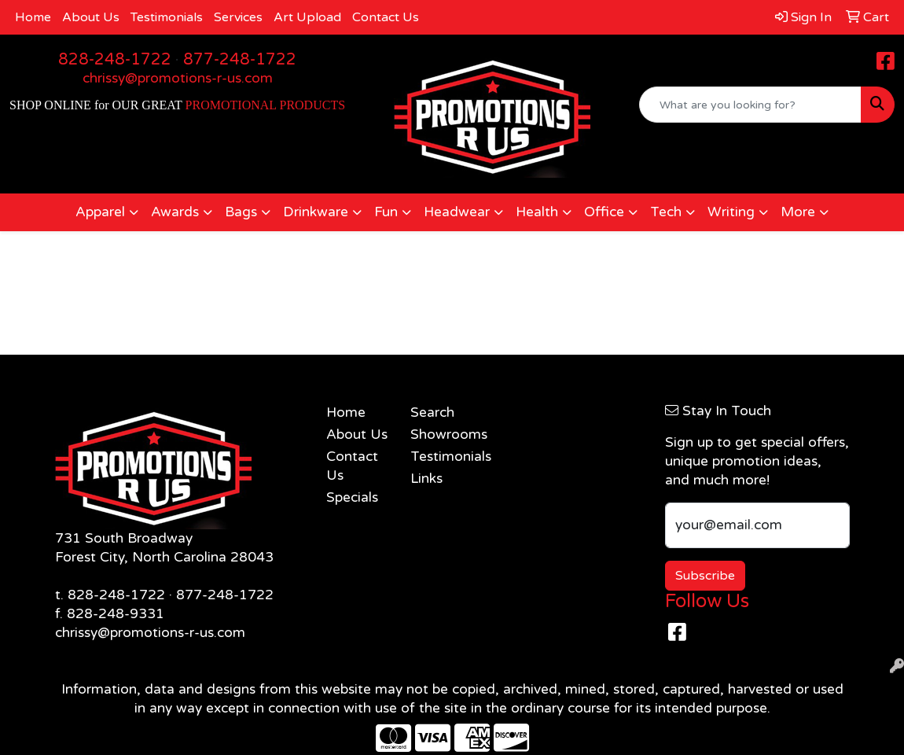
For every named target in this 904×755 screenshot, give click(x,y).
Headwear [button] (457, 212)
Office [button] (604, 212)
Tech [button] (666, 212)
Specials (352, 497)
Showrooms (443, 434)
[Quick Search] (750, 105)
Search (432, 412)
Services (238, 17)
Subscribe (705, 576)
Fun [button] (386, 212)
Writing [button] (731, 212)
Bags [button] (241, 212)
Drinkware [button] (315, 212)
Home (33, 17)
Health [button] (537, 212)
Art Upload (307, 17)
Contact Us (385, 17)
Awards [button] (175, 212)
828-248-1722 (114, 59)
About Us (90, 17)
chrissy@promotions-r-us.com (178, 78)
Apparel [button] (100, 212)
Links (426, 478)
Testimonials (166, 17)
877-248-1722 (239, 59)
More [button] (798, 212)
